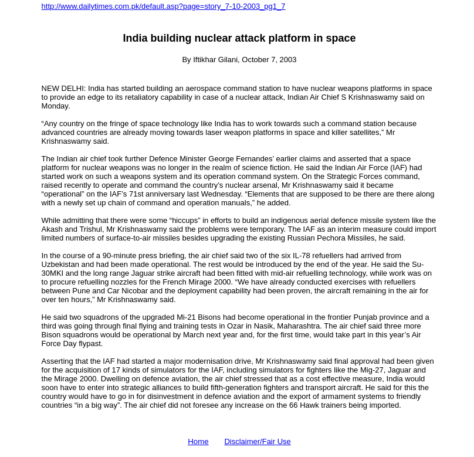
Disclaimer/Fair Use (257, 441)
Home (198, 441)
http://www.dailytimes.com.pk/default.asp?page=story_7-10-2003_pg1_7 (164, 6)
